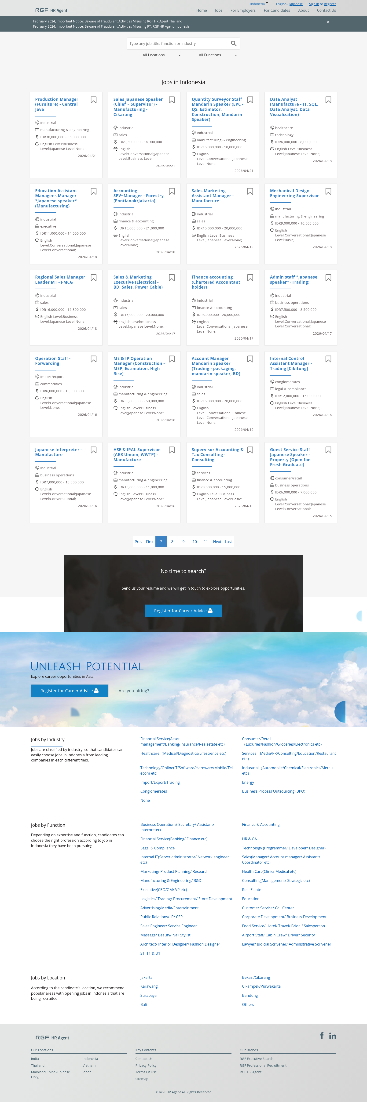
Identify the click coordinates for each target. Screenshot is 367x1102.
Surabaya (148, 995)
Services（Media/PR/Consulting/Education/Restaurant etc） (289, 756)
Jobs (218, 10)
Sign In (314, 4)
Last (228, 541)
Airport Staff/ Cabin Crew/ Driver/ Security (278, 935)
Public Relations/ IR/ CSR (161, 916)
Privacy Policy (146, 1065)
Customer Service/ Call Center (268, 907)
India (35, 1058)
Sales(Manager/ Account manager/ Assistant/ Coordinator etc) (281, 859)
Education (250, 898)
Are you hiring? (134, 690)
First (150, 541)
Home (201, 10)
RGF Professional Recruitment (263, 1065)
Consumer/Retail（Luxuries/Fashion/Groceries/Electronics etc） (283, 741)
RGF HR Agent (251, 1072)
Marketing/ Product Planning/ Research (174, 871)
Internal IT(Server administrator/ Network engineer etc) (184, 859)
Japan (87, 1072)
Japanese (296, 4)
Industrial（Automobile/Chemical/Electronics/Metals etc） (287, 770)
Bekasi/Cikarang (256, 977)
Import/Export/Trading (160, 782)
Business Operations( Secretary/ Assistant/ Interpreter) (177, 827)
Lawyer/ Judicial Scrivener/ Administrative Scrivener (286, 944)
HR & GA (249, 838)
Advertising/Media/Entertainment (169, 907)
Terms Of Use (146, 1072)
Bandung (250, 995)
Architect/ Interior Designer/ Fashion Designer (180, 944)
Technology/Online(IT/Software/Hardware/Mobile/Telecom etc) (186, 770)
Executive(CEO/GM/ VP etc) (163, 889)
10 (195, 541)
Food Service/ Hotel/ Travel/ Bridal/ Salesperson (283, 925)
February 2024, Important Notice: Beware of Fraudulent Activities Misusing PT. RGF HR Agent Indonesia (111, 26)
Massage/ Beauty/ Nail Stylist (165, 935)
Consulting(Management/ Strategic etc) (276, 880)
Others (248, 1004)
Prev (138, 541)
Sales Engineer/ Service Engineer (168, 925)
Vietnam (89, 1065)
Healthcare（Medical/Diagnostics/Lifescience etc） (184, 753)
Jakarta (146, 977)
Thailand (38, 1065)
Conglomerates (153, 791)
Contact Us (326, 10)
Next (217, 541)
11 (206, 541)
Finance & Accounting (260, 824)
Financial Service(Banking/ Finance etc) (173, 838)
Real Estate (251, 889)
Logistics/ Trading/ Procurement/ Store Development (186, 898)
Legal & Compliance (157, 848)
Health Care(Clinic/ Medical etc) (269, 871)
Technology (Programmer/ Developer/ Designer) (284, 848)
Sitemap (142, 1079)
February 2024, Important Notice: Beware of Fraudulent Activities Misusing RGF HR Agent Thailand (107, 21)
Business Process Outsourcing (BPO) (273, 791)
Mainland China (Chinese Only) (50, 1074)
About (303, 10)
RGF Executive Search (256, 1058)
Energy (248, 782)
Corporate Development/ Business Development (284, 916)
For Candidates (277, 10)
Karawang (149, 986)
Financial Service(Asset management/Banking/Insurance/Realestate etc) (182, 741)
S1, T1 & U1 (150, 953)
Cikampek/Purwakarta (261, 986)
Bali (143, 1004)
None (145, 800)
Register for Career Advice (183, 610)
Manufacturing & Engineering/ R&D (171, 880)
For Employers (243, 10)
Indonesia (90, 1058)
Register (330, 4)
